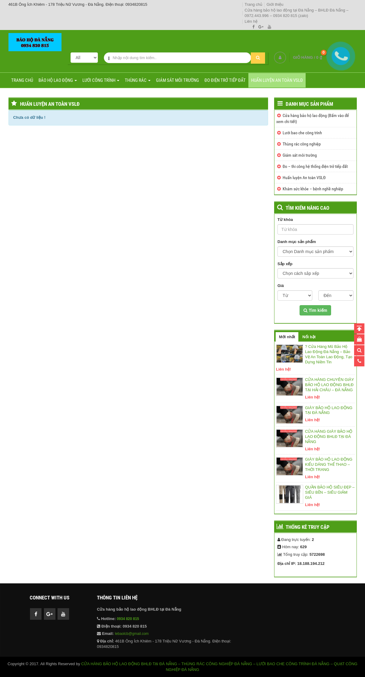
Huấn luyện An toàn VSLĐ (277, 80)
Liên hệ (251, 21)
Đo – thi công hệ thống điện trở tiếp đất (315, 166)
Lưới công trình (100, 80)
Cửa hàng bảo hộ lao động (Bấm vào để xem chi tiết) (312, 118)
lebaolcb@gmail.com (132, 634)
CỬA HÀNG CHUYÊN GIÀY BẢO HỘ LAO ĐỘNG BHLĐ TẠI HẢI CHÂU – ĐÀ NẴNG (329, 384)
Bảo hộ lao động (57, 80)
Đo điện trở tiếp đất (225, 80)
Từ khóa (285, 219)
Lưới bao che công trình (302, 132)
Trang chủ (254, 4)
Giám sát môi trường (177, 80)
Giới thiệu (275, 4)
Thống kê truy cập (308, 527)
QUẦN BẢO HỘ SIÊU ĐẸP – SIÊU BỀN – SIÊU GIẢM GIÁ (330, 492)
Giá (280, 285)
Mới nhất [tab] (287, 337)
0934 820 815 (128, 619)
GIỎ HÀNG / (307, 57)
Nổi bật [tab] (309, 337)
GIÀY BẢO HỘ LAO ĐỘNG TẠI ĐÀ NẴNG (328, 410)
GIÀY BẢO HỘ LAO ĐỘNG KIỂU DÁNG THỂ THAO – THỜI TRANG (328, 464)
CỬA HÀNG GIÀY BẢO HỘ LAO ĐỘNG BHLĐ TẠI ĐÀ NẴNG (328, 436)
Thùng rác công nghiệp (302, 144)
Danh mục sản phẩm (309, 104)
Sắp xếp (284, 264)
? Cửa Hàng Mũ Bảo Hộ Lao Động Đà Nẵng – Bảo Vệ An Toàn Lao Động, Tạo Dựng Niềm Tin (328, 354)
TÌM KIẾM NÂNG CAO (307, 208)
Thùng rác (138, 80)
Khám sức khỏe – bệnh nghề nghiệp (313, 188)
